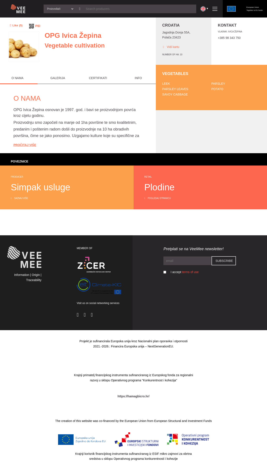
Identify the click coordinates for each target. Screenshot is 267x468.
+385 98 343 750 (229, 38)
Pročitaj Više (24, 145)
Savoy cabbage (175, 94)
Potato (217, 89)
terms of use (190, 272)
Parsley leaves (175, 89)
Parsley (218, 83)
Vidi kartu (170, 47)
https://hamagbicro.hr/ (134, 396)
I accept (185, 272)
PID (37, 26)
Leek (166, 83)
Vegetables (175, 74)
